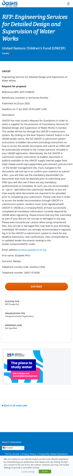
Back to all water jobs (14, 405)
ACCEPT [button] (45, 471)
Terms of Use (12, 454)
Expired (36, 286)
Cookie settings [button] (28, 471)
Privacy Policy (29, 454)
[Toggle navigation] (68, 3)
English (8, 448)
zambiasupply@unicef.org (32, 249)
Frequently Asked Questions (53, 454)
